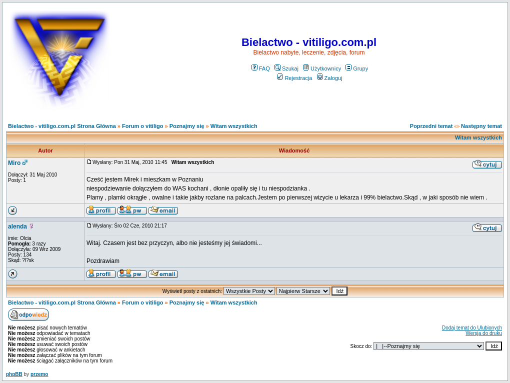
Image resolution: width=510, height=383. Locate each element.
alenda (17, 226)
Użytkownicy (322, 69)
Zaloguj (329, 78)
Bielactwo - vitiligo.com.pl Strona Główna (62, 126)
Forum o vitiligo (143, 126)
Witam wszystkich (234, 126)
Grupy (357, 69)
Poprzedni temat (431, 126)
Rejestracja (294, 78)
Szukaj (286, 69)
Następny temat (481, 126)
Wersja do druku (484, 333)
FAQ (261, 69)
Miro (14, 163)
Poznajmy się (187, 126)
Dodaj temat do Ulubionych (472, 327)
